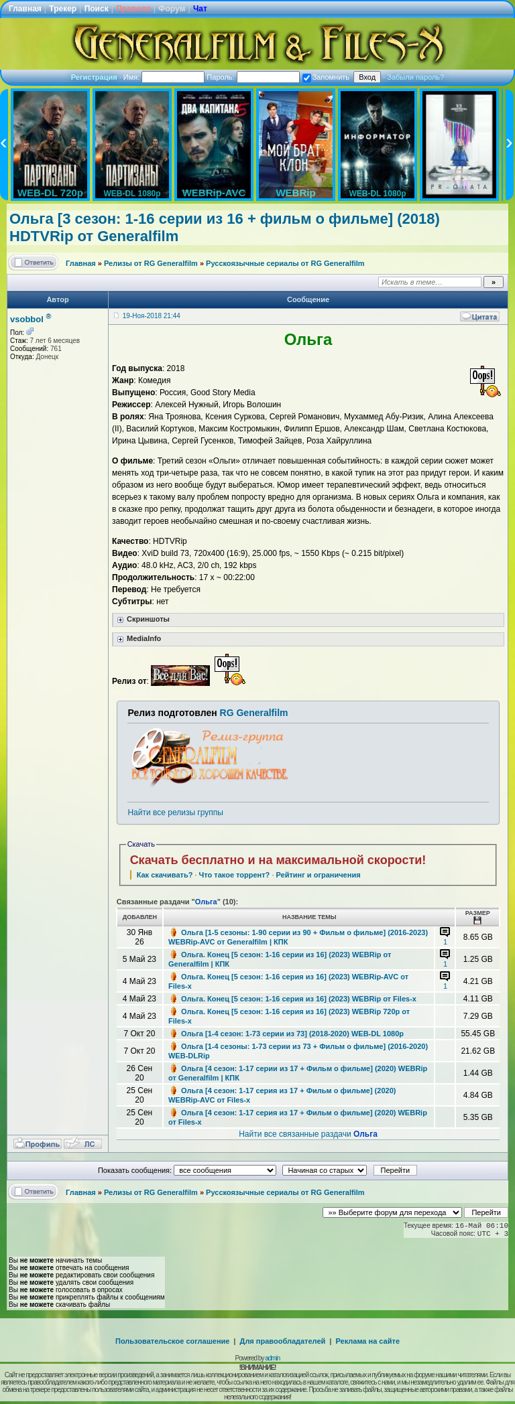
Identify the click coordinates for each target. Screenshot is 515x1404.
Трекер (62, 8)
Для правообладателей (283, 1341)
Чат (200, 8)
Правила (133, 8)
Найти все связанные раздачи (308, 1134)
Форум (171, 8)
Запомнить (325, 77)
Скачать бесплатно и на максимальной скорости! (278, 860)
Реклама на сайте (367, 1341)
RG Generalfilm (254, 712)
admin (272, 1358)
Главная (25, 8)
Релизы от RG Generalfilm (151, 263)
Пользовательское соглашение (172, 1341)
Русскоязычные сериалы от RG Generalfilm (285, 263)
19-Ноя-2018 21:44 (151, 316)
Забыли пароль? (415, 77)
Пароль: (253, 77)
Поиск (96, 8)
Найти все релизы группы (175, 812)
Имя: (164, 77)
